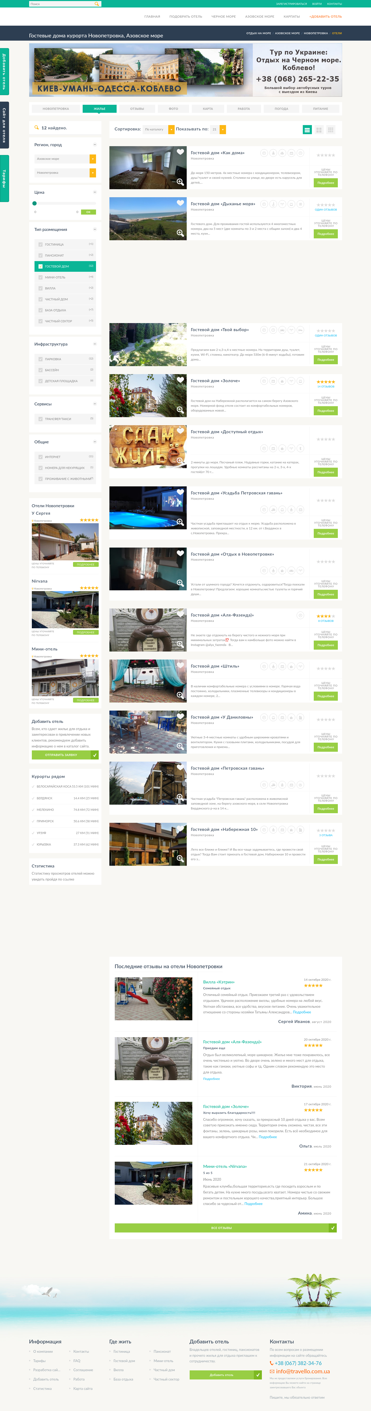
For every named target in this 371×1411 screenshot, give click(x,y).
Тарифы (39, 1361)
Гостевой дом (68, 266)
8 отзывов (326, 620)
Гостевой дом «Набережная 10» (224, 829)
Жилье (100, 108)
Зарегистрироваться (291, 3)
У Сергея (41, 512)
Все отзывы (221, 1228)
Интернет (68, 456)
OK (88, 212)
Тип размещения (51, 229)
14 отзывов (326, 386)
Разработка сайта (47, 1370)
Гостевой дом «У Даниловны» (222, 716)
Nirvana (40, 580)
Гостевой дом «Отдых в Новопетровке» (232, 553)
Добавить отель (46, 1379)
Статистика (42, 1388)
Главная (152, 16)
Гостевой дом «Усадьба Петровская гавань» (236, 492)
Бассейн (68, 369)
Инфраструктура (51, 343)
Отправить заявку (61, 755)
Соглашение (83, 1370)
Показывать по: (192, 128)
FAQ (77, 1361)
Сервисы (43, 403)
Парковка (68, 358)
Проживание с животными (68, 478)
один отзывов (326, 209)
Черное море (224, 16)
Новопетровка (56, 108)
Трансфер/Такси (68, 418)
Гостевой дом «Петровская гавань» (227, 767)
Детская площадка (68, 380)
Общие (42, 441)
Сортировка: (128, 128)
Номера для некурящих (68, 467)
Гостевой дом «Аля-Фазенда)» (222, 614)
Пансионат (162, 1351)
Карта (208, 108)
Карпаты (292, 16)
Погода (281, 108)
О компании (43, 1351)
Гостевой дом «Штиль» (215, 665)
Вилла (119, 1370)
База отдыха (123, 1379)
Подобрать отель (186, 16)
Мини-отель (45, 648)
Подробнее (326, 182)
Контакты (334, 3)
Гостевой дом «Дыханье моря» (223, 203)
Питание (320, 108)
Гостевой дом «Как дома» (217, 152)
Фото (173, 108)
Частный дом (164, 1370)
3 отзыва (326, 835)
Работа (244, 108)
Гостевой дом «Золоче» (215, 380)
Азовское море (259, 16)
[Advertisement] (225, 285)
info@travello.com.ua (303, 1371)
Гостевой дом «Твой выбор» (220, 329)
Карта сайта (83, 1388)
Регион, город (48, 144)
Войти (317, 3)
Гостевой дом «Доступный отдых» (227, 431)
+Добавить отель (325, 16)
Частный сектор (166, 1379)
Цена (40, 192)
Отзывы (137, 108)
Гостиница (122, 1351)
